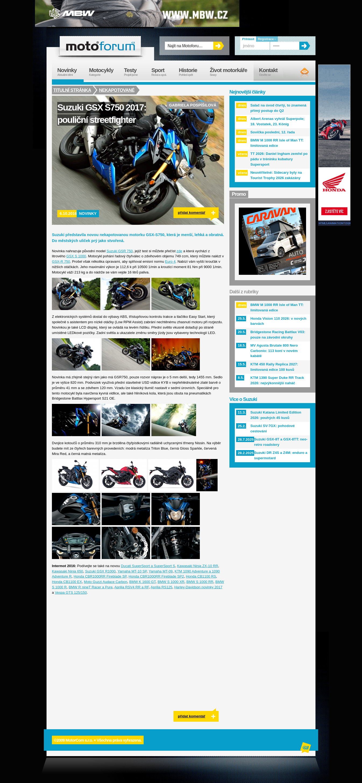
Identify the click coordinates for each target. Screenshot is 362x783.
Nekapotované (117, 90)
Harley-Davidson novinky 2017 (198, 587)
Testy (135, 72)
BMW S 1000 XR (171, 582)
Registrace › (267, 39)
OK (218, 46)
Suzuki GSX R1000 (100, 571)
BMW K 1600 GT (142, 582)
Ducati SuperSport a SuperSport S (148, 566)
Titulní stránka (72, 90)
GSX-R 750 (61, 261)
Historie (191, 72)
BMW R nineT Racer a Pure (90, 587)
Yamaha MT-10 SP (132, 571)
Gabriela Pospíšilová (192, 105)
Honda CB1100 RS (201, 576)
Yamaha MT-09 (161, 571)
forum (100, 45)
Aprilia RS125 (161, 587)
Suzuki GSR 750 (120, 251)
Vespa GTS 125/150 (71, 592)
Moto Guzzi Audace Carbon (105, 582)
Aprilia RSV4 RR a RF (131, 587)
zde (179, 251)
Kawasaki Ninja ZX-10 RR (197, 566)
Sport (162, 72)
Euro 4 (170, 261)
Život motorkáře (232, 72)
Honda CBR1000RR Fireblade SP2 (156, 576)
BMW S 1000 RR (199, 582)
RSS (300, 72)
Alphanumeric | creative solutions (306, 748)
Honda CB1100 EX (67, 582)
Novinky (88, 213)
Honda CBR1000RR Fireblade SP (100, 576)
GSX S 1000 (76, 256)
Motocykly (104, 72)
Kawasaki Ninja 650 (67, 571)
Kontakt (272, 72)
